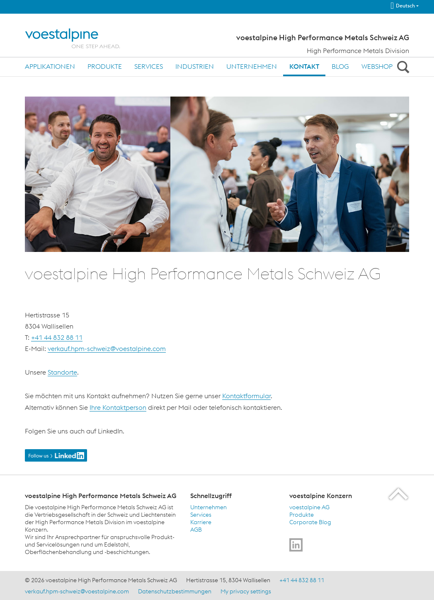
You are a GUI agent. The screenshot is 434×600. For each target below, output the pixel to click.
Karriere (200, 522)
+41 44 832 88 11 (56, 337)
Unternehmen (251, 66)
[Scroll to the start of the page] (399, 494)
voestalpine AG (309, 507)
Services (148, 66)
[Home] (80, 38)
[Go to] (296, 545)
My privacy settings (246, 591)
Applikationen (50, 66)
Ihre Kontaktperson (118, 407)
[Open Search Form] (402, 67)
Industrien (194, 66)
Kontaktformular (246, 396)
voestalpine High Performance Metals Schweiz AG (322, 37)
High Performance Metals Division (358, 50)
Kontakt (304, 66)
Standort (60, 372)
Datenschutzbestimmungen (174, 591)
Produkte (104, 66)
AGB (196, 529)
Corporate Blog (310, 522)
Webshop (377, 66)
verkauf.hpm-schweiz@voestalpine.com (107, 348)
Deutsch (402, 5)
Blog (340, 66)
